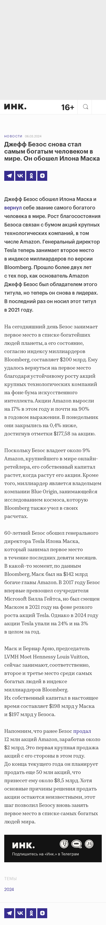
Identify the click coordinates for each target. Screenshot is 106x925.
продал (82, 731)
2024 (9, 890)
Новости (13, 136)
